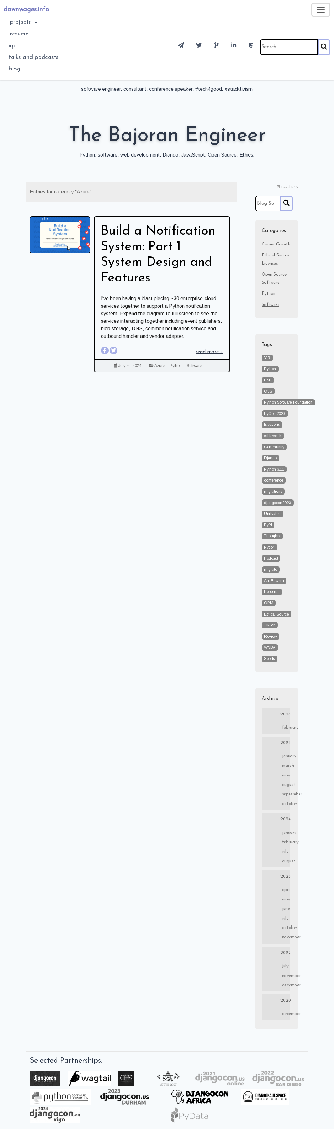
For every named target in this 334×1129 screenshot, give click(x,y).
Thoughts (272, 536)
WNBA (269, 647)
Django (270, 458)
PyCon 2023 (274, 413)
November (286, 937)
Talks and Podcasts (34, 57)
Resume (19, 34)
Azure (159, 365)
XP (12, 46)
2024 (276, 819)
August (286, 784)
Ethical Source (276, 614)
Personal (271, 592)
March (286, 765)
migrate (270, 569)
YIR (267, 358)
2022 (276, 953)
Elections (272, 424)
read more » (209, 351)
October (286, 804)
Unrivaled (272, 514)
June (286, 908)
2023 (276, 876)
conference (273, 480)
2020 (276, 1000)
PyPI (268, 525)
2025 (276, 743)
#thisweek (272, 436)
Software (194, 365)
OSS (268, 391)
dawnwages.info (26, 10)
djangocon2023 (277, 503)
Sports (269, 659)
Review (270, 636)
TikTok (269, 625)
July (285, 851)
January (286, 756)
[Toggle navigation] (320, 10)
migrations (273, 491)
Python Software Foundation (288, 402)
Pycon (269, 547)
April (286, 890)
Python (176, 365)
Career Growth (276, 244)
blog (14, 69)
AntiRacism (274, 581)
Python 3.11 (274, 469)
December (286, 985)
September (286, 794)
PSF (267, 380)
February (286, 727)
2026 (276, 714)
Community (274, 447)
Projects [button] (21, 22)
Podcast (271, 558)
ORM (268, 603)
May (286, 775)
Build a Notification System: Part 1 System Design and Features (158, 255)
